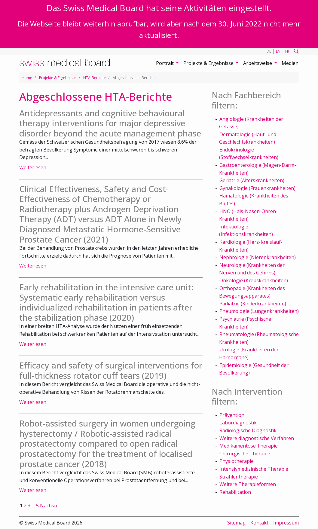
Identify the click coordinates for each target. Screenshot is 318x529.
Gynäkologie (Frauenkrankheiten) (257, 188)
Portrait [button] (165, 63)
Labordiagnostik (238, 422)
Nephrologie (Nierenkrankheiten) (257, 257)
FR (287, 51)
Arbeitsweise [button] (258, 63)
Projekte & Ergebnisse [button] (209, 63)
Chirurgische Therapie (244, 453)
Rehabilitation (235, 492)
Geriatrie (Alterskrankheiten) (251, 180)
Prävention (231, 415)
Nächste (49, 505)
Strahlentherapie (238, 476)
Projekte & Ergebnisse (57, 77)
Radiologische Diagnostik (248, 430)
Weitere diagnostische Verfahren (256, 438)
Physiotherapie (236, 461)
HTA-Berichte (94, 77)
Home (27, 77)
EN (278, 51)
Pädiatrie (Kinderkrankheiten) (252, 303)
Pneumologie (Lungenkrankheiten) (259, 311)
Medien (290, 63)
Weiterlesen (32, 167)
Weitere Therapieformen (247, 484)
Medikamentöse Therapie (248, 445)
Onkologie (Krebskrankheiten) (253, 280)
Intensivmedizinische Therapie (253, 469)
